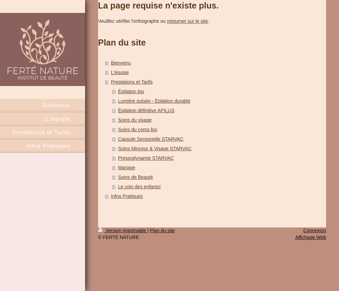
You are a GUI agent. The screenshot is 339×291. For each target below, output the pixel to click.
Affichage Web (310, 237)
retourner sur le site (187, 21)
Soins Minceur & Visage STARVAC (155, 148)
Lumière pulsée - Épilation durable (154, 101)
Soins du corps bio (137, 129)
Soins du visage (135, 120)
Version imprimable (122, 230)
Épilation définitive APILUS (146, 110)
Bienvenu (121, 63)
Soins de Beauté (135, 177)
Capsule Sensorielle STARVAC (150, 139)
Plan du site (162, 230)
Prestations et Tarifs (132, 82)
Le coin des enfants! (139, 186)
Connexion (314, 230)
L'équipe (120, 72)
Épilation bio (131, 91)
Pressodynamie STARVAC (146, 158)
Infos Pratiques (127, 196)
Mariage (126, 167)
